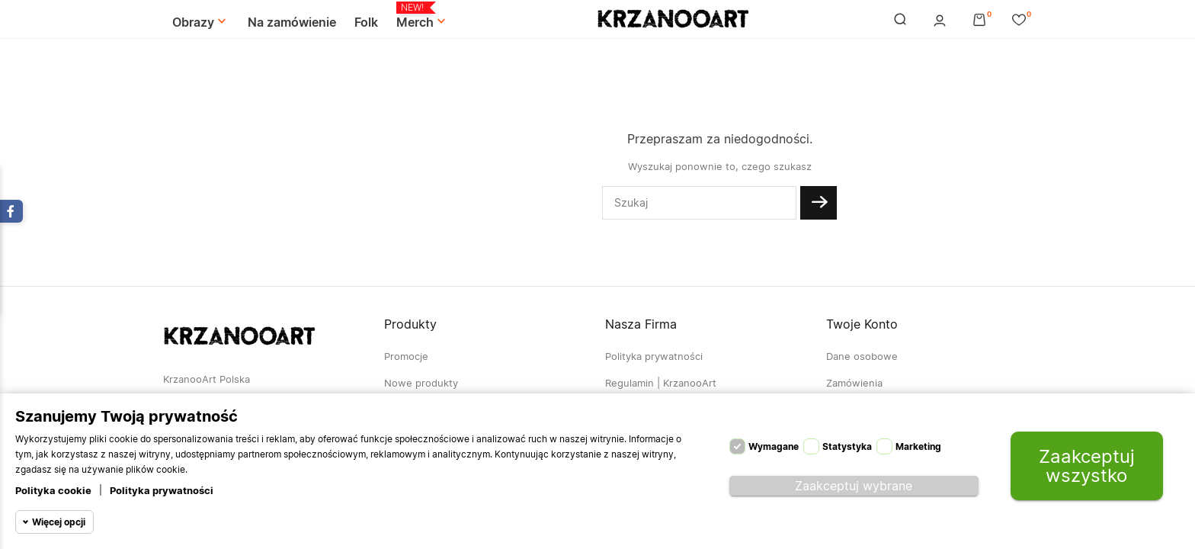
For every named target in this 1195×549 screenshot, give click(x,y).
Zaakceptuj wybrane (853, 485)
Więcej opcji (58, 522)
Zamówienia (854, 383)
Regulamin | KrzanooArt (660, 383)
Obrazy (200, 22)
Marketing (918, 446)
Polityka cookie (53, 490)
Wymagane (773, 446)
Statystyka (847, 446)
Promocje (406, 356)
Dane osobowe (862, 356)
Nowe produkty (421, 383)
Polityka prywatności (161, 490)
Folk (366, 22)
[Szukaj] (699, 203)
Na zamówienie (292, 22)
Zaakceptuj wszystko (1086, 465)
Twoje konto (862, 324)
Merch (422, 16)
